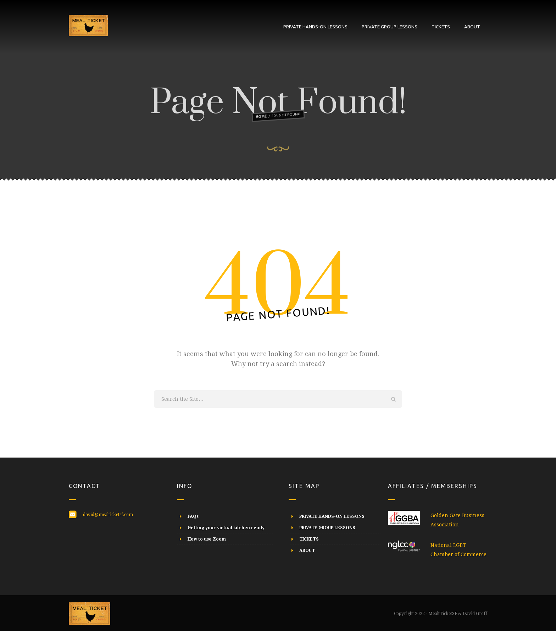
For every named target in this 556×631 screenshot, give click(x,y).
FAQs (193, 516)
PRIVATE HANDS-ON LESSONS (315, 26)
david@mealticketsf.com (108, 514)
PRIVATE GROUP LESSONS (389, 26)
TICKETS (441, 26)
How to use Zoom (207, 539)
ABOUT (472, 26)
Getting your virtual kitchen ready (226, 527)
